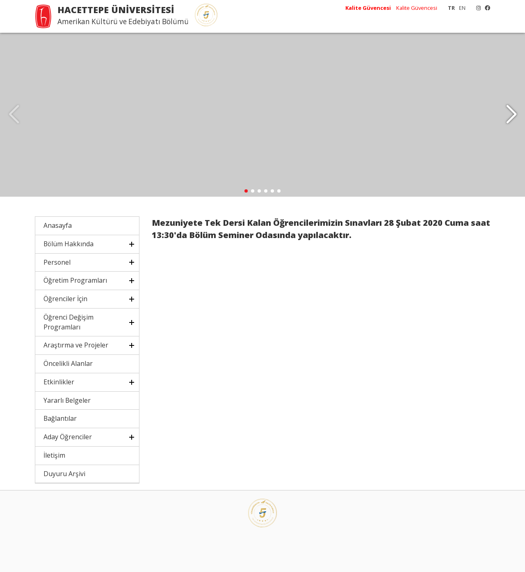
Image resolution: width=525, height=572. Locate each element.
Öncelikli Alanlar (68, 363)
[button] (511, 115)
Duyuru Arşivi (64, 473)
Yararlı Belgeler (67, 400)
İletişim (54, 455)
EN (462, 7)
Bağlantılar (60, 418)
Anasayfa (57, 225)
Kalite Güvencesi (416, 7)
